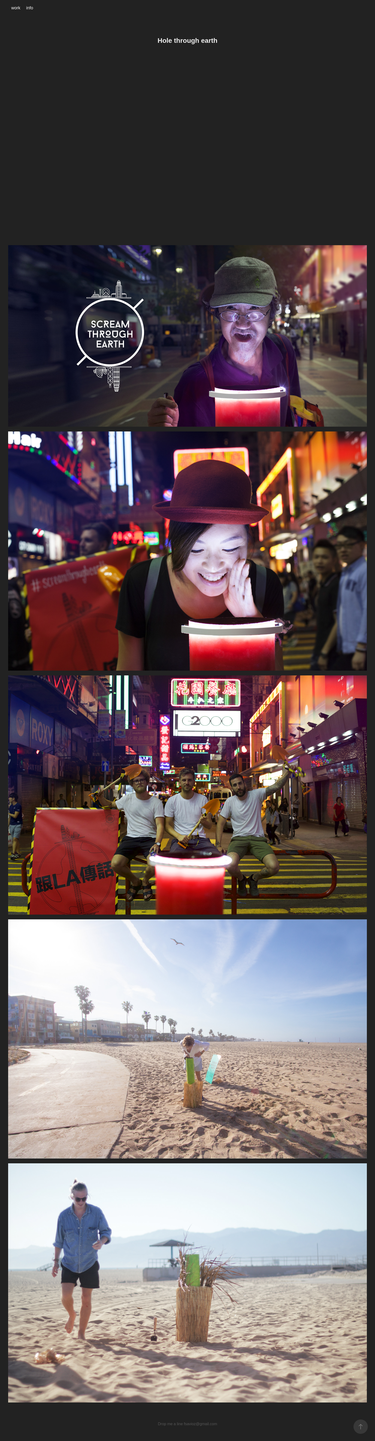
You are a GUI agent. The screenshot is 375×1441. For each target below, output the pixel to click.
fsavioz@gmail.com (200, 1424)
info (29, 8)
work (15, 8)
